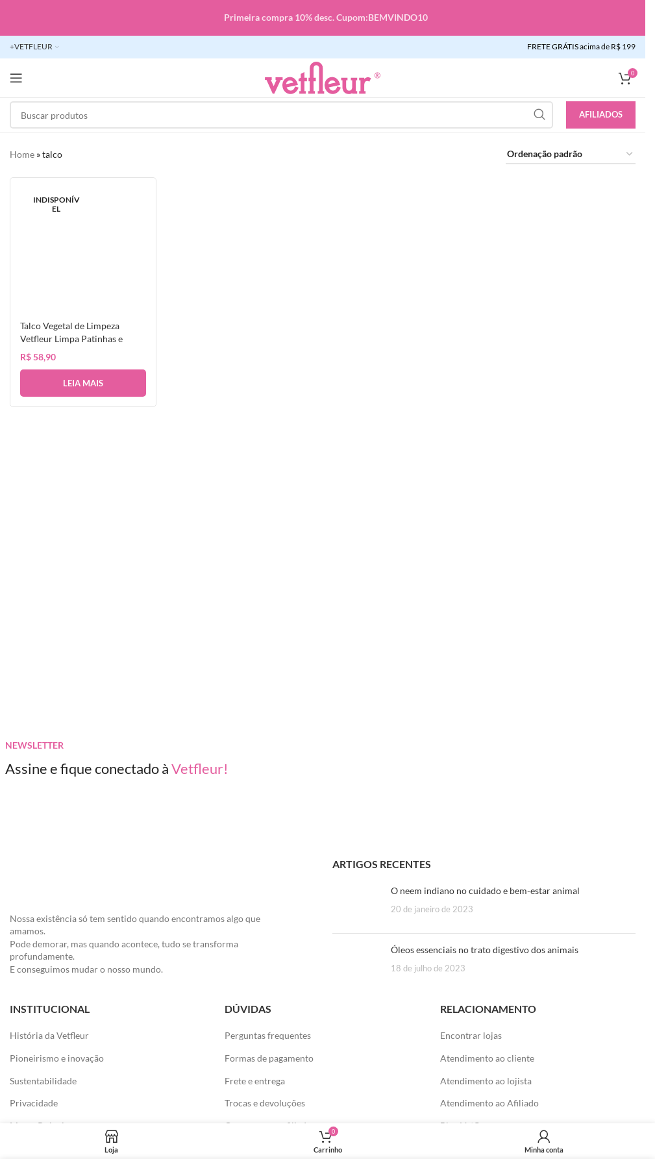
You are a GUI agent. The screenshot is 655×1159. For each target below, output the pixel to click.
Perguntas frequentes (268, 1035)
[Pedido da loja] (571, 154)
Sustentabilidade (43, 1080)
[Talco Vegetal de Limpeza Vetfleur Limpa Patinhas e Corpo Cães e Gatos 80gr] (83, 251)
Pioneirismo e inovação (57, 1058)
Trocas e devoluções (265, 1102)
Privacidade (34, 1102)
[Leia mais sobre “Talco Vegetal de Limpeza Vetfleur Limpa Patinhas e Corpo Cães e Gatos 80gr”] (83, 383)
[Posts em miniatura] (356, 903)
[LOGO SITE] (323, 76)
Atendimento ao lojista (486, 1080)
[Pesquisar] (281, 115)
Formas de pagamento (269, 1058)
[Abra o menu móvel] (16, 78)
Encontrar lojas (471, 1035)
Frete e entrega (255, 1080)
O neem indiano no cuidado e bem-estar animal (485, 890)
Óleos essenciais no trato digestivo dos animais (484, 949)
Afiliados (601, 114)
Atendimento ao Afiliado (489, 1102)
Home (22, 154)
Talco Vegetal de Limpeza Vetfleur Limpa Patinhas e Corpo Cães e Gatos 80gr (71, 338)
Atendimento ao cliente (487, 1058)
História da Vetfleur (49, 1035)
